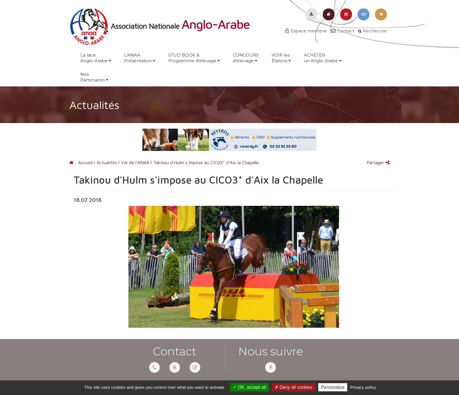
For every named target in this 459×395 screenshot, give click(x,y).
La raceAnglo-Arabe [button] (95, 57)
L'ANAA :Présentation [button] (139, 57)
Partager (378, 162)
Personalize (333, 387)
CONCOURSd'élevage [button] (246, 57)
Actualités (105, 162)
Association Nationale (159, 25)
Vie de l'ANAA (133, 162)
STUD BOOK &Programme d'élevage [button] (194, 57)
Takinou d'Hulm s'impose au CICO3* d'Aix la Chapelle (204, 162)
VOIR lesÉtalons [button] (281, 57)
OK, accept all (249, 387)
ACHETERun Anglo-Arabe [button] (323, 57)
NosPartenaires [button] (94, 77)
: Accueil (80, 162)
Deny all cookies (293, 387)
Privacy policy (363, 387)
